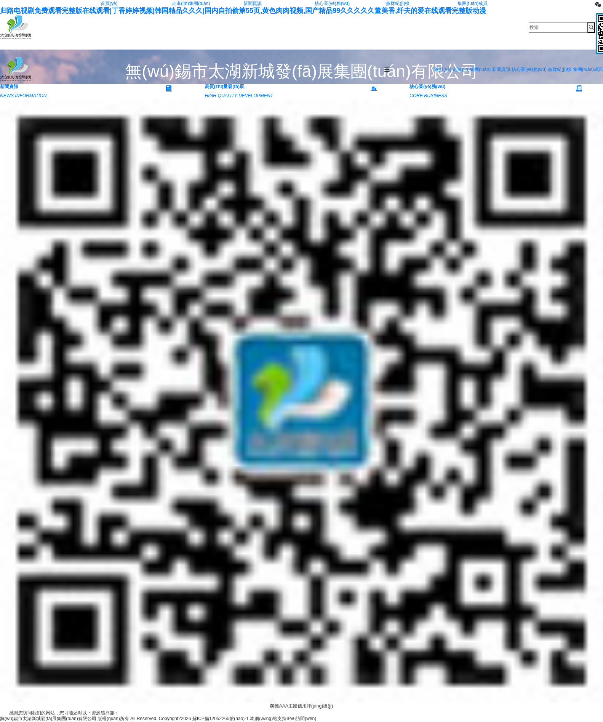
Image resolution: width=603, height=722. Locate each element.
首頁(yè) (109, 3)
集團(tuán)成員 (472, 3)
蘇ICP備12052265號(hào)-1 (220, 718)
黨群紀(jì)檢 (397, 3)
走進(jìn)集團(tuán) (191, 3)
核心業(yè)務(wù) (332, 3)
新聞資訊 (252, 3)
